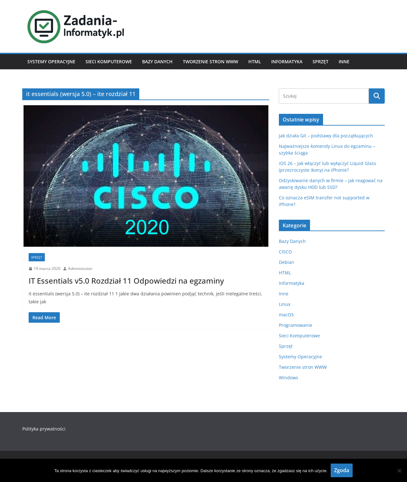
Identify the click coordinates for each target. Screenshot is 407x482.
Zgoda (341, 470)
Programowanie (295, 325)
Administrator (80, 268)
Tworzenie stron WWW (210, 62)
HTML (254, 62)
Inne (344, 62)
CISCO (285, 252)
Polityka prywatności (44, 429)
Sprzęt (320, 62)
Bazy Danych (157, 62)
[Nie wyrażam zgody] (399, 470)
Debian (286, 262)
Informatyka (286, 62)
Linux (284, 304)
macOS (286, 315)
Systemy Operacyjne (51, 62)
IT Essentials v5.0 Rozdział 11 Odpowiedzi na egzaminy (126, 280)
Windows (288, 378)
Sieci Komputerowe (109, 62)
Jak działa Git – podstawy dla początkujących (326, 136)
